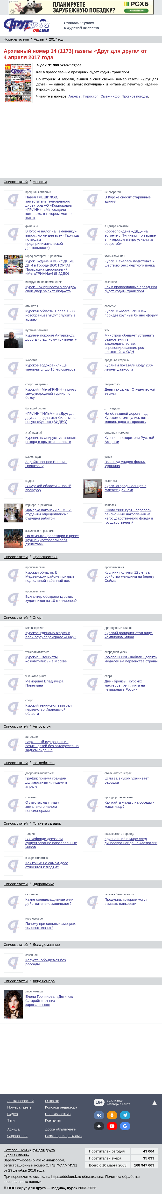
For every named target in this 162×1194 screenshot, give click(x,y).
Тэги (11, 1120)
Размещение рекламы (63, 1136)
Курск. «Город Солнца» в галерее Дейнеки (125, 488)
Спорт (38, 617)
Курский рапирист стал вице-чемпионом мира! (129, 635)
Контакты (53, 1120)
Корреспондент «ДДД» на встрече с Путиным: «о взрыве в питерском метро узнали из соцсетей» (130, 237)
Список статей (16, 182)
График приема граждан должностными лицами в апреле (46, 782)
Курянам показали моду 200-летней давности (129, 367)
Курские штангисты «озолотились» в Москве (46, 659)
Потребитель (44, 763)
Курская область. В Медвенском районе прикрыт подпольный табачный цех (49, 576)
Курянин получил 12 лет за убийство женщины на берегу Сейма (129, 576)
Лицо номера (44, 981)
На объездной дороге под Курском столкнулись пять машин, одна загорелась (126, 417)
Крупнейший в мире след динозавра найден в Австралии (131, 841)
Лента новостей (20, 1101)
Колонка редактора (61, 1107)
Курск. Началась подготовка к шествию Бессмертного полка (130, 263)
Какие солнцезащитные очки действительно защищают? (49, 901)
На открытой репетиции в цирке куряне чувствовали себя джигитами (52, 540)
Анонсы (74, 96)
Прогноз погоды (135, 96)
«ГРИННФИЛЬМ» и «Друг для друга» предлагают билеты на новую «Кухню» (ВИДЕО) (50, 417)
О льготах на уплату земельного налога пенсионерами (42, 806)
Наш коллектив (57, 1114)
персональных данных (23, 1182)
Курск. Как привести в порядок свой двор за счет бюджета (50, 289)
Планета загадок (47, 823)
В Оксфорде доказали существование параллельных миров (51, 843)
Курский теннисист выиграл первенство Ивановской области (48, 709)
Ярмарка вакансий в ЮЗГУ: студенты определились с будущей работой (48, 514)
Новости (40, 182)
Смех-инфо (110, 96)
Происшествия (45, 557)
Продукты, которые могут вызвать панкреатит (126, 901)
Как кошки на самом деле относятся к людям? (46, 865)
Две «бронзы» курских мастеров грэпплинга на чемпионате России (125, 685)
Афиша (13, 1129)
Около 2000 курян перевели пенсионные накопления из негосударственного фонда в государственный (129, 516)
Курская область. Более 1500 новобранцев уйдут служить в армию (50, 315)
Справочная (17, 1136)
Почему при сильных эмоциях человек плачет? (50, 925)
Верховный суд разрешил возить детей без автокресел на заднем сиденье (52, 746)
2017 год (56, 39)
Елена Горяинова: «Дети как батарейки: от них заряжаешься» (49, 1000)
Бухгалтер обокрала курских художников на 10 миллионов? (51, 598)
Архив (39, 39)
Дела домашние (46, 944)
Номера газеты (16, 39)
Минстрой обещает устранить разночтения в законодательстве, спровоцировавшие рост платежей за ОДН (130, 343)
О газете (52, 1101)
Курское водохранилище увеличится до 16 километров (50, 367)
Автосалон (42, 726)
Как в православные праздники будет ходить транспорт (131, 289)
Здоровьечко (43, 884)
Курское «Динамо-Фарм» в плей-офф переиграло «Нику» (50, 635)
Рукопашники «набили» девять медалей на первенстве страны (131, 659)
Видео (12, 1114)
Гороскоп (91, 96)
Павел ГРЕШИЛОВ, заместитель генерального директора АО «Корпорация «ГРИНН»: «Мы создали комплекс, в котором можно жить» (48, 207)
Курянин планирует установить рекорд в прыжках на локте (51, 439)
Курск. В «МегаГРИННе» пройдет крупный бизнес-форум (131, 313)
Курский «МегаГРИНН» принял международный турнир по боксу (51, 393)
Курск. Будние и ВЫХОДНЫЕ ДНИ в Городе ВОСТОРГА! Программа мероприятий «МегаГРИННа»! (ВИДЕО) (49, 267)
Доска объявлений (60, 1129)
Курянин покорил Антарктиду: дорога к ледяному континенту (51, 337)
